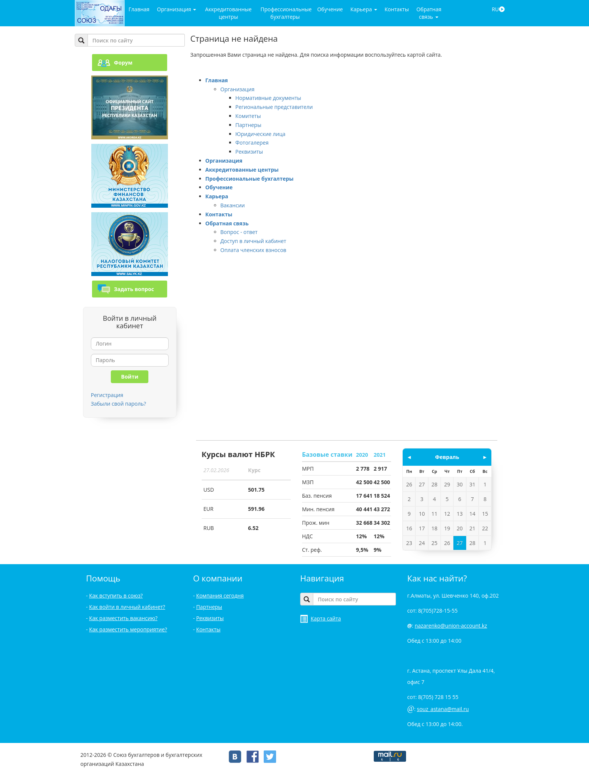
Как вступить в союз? (116, 595)
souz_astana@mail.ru (443, 709)
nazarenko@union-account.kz (451, 625)
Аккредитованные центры (228, 13)
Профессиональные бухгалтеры (285, 13)
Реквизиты (249, 151)
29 (447, 484)
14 (472, 513)
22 (485, 528)
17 (422, 528)
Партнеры (248, 124)
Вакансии (232, 205)
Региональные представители (274, 106)
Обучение (330, 9)
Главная (139, 9)
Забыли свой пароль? (118, 403)
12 (447, 513)
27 (422, 484)
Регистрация (107, 395)
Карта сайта (320, 618)
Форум (115, 62)
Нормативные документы (268, 97)
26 (409, 484)
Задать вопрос (126, 289)
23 (409, 543)
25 (435, 543)
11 (435, 513)
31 (472, 484)
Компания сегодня (220, 595)
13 (460, 513)
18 (435, 528)
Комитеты (248, 115)
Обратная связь (428, 13)
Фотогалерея (252, 142)
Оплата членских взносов (253, 250)
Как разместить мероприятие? (128, 629)
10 (422, 513)
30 (460, 484)
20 (460, 528)
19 (447, 528)
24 (422, 543)
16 (409, 528)
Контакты (397, 9)
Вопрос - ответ (239, 232)
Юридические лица (260, 133)
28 (435, 484)
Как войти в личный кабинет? (127, 606)
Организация (176, 9)
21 (472, 528)
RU (498, 9)
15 (485, 513)
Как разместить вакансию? (123, 618)
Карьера (363, 9)
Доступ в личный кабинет (253, 241)
